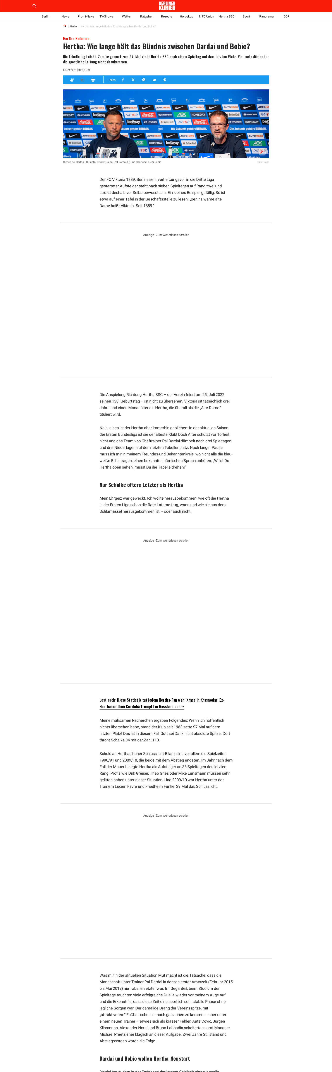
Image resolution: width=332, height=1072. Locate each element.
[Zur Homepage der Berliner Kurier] (167, 6)
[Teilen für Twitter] (133, 79)
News (65, 16)
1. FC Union (206, 16)
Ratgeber (146, 16)
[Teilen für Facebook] (123, 79)
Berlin (45, 16)
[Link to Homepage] (65, 26)
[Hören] (82, 79)
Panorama (267, 16)
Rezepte (166, 16)
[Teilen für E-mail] (154, 79)
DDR (286, 16)
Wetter (126, 16)
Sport (246, 16)
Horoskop (186, 16)
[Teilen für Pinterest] (165, 79)
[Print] (93, 80)
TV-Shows (106, 16)
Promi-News (86, 16)
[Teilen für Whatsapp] (144, 79)
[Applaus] (71, 79)
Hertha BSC (226, 16)
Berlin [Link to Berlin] (73, 26)
